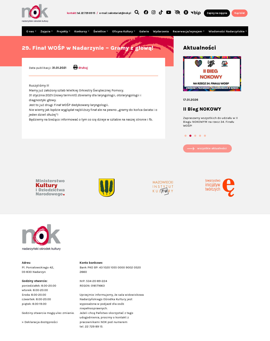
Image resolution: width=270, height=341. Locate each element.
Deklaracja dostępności (41, 322)
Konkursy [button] (81, 31)
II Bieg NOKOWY (202, 109)
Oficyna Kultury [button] (123, 31)
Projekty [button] (63, 31)
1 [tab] (186, 136)
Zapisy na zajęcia (217, 13)
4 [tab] (200, 136)
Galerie (144, 31)
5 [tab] (205, 136)
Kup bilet (239, 13)
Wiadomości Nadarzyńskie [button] (227, 31)
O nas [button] (30, 31)
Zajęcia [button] (45, 31)
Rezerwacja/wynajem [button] (188, 31)
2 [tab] (190, 136)
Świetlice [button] (100, 31)
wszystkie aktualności (212, 148)
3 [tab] (195, 136)
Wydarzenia (161, 31)
